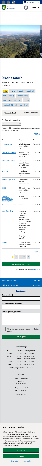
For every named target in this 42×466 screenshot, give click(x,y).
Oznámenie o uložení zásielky (9, 206)
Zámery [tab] (26, 100)
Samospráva (14, 83)
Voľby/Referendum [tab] (9, 100)
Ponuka (4, 242)
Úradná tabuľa (26, 83)
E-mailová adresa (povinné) (12, 303)
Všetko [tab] (5, 91)
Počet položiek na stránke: (11, 120)
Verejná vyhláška (7, 211)
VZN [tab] (19, 100)
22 (24, 257)
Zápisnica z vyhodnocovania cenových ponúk (7, 198)
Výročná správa (7, 144)
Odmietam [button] (21, 456)
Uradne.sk (35, 269)
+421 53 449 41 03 (21, 390)
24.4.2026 (5, 171)
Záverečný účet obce (9, 152)
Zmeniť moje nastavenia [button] (21, 461)
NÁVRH (4, 188)
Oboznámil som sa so (23, 330)
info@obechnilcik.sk (21, 388)
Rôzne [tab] (12, 91)
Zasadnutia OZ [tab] (8, 105)
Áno (35, 280)
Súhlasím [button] (21, 450)
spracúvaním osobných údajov (23, 330)
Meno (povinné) (7, 295)
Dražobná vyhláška (8, 180)
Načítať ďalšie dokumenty (21, 264)
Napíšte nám (36, 285)
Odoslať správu (21, 337)
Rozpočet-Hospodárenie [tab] (25, 91)
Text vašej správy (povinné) (11, 312)
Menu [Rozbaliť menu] (35, 7)
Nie (39, 280)
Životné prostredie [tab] (21, 105)
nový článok (6, 85)
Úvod (4, 83)
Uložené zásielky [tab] (8, 96)
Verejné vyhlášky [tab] (22, 96)
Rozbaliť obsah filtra (31, 113)
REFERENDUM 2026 (8, 161)
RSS (37, 134)
